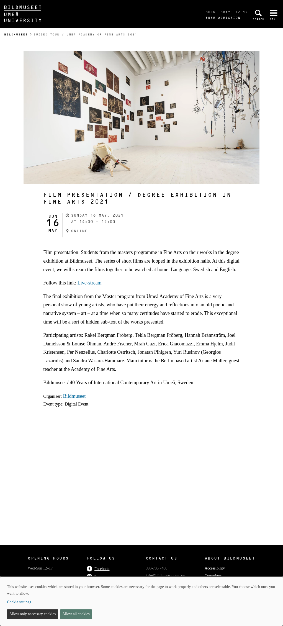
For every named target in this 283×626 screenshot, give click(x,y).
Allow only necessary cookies (32, 614)
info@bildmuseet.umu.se (165, 576)
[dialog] (141, 601)
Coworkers (213, 576)
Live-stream (90, 283)
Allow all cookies (76, 614)
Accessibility (215, 568)
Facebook (98, 569)
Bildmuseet (16, 34)
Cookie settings (19, 602)
